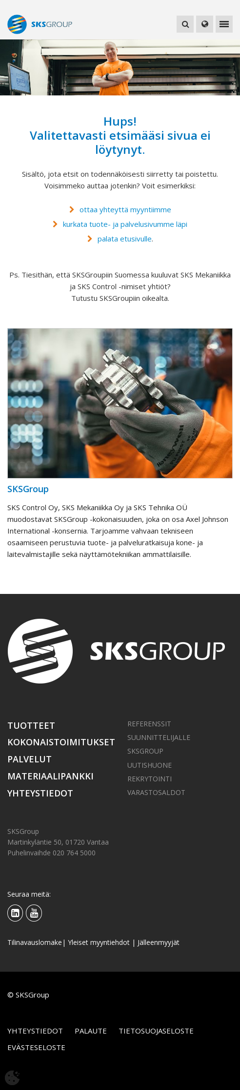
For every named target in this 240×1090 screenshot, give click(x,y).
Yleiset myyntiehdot (99, 942)
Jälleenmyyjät (159, 942)
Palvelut (29, 759)
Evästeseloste (36, 1047)
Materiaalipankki (50, 776)
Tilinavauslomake (34, 942)
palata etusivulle (125, 238)
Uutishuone (149, 765)
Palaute (91, 1030)
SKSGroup (145, 751)
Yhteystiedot (40, 793)
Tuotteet (31, 725)
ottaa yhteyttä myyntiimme (125, 209)
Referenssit (149, 723)
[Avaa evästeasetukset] (12, 1078)
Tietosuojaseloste (156, 1030)
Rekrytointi (149, 778)
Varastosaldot (156, 792)
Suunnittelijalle (158, 737)
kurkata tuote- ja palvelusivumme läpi (125, 224)
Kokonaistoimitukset (60, 742)
